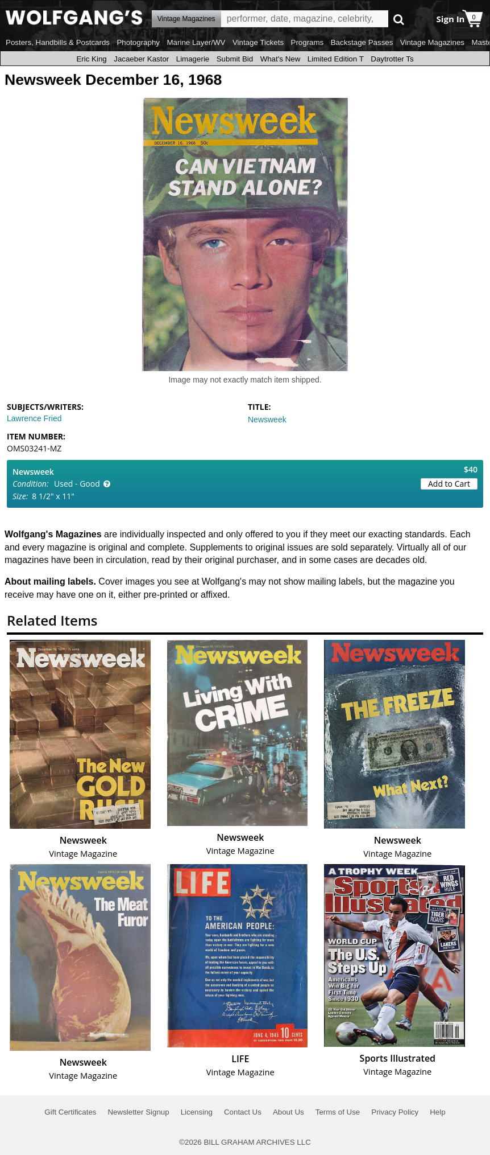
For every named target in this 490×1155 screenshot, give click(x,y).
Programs (307, 42)
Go (398, 19)
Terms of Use (337, 1112)
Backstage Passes (362, 42)
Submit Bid (235, 59)
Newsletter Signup (138, 1112)
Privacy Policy (394, 1112)
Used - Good (77, 483)
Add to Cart (449, 483)
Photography (138, 42)
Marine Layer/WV (196, 42)
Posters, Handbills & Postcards (58, 42)
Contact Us (242, 1112)
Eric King (91, 59)
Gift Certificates (70, 1112)
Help (437, 1112)
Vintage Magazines (432, 42)
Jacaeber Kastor (141, 59)
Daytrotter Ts (392, 59)
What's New (280, 59)
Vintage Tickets (258, 42)
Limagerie (193, 59)
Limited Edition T (336, 59)
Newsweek (267, 419)
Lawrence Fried (34, 418)
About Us (288, 1112)
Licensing (197, 1112)
